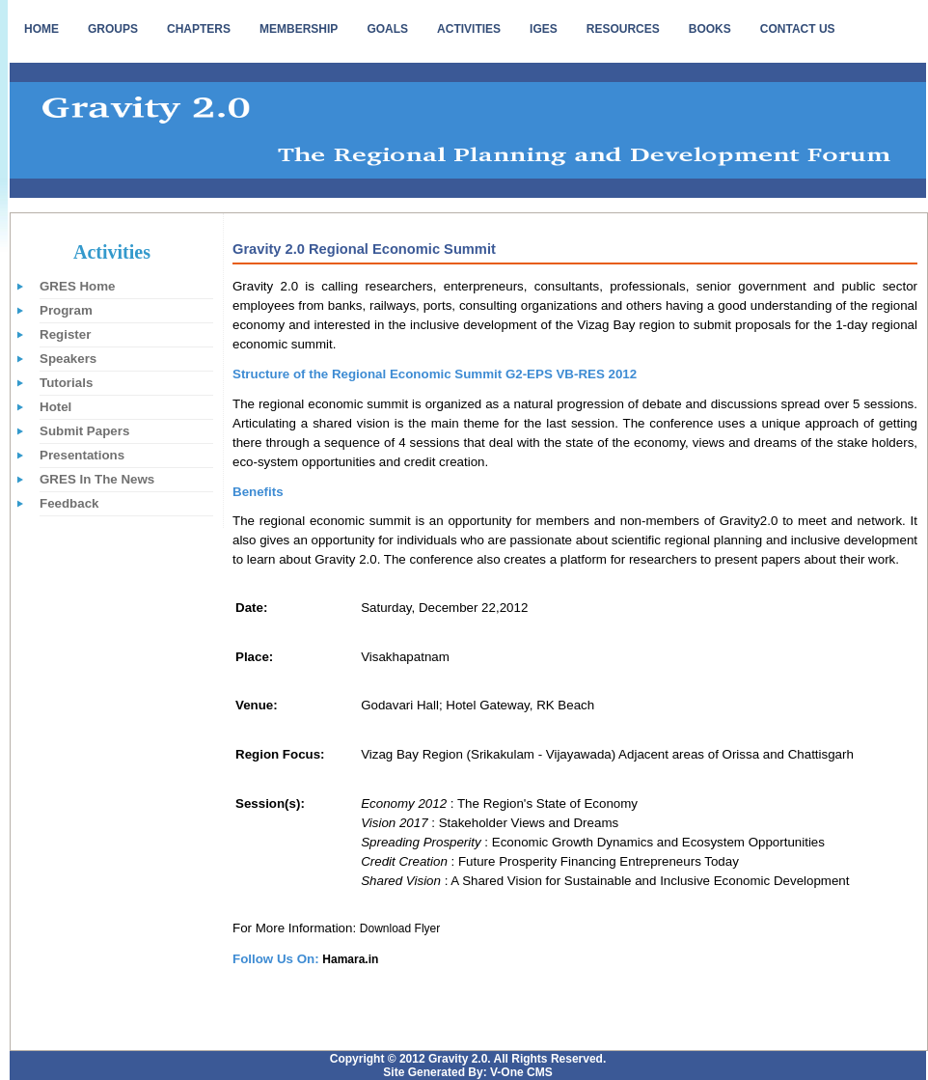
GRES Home (78, 286)
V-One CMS (520, 1072)
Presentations (82, 455)
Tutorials (66, 382)
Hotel (55, 407)
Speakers (68, 358)
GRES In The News (97, 479)
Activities (111, 252)
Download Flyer (400, 928)
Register (65, 334)
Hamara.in (350, 959)
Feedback (69, 503)
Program (66, 310)
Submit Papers (84, 431)
